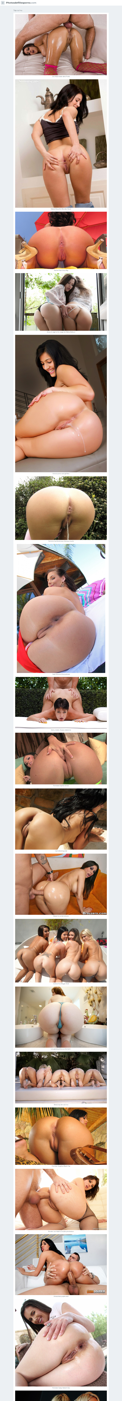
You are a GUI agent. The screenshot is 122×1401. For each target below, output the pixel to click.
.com (21, 3)
